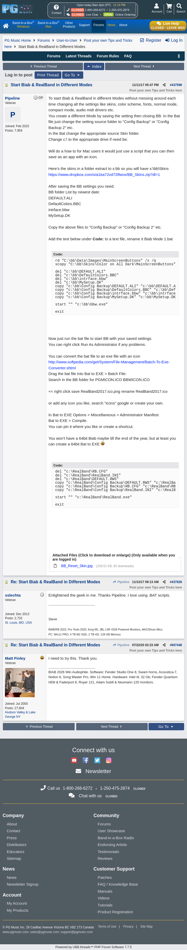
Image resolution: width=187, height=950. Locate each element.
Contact (13, 831)
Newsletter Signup (22, 884)
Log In (174, 40)
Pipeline (121, 582)
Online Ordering (125, 14)
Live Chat (92, 14)
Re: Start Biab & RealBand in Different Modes (55, 582)
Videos (104, 898)
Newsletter (98, 771)
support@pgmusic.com (77, 932)
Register (150, 40)
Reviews (105, 858)
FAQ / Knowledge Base (118, 884)
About (12, 824)
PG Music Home (17, 40)
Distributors (17, 844)
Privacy (128, 926)
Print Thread (48, 75)
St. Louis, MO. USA (18, 622)
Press (12, 838)
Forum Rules (108, 56)
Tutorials (105, 905)
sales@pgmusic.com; (45, 932)
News (12, 877)
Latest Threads (79, 56)
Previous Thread (43, 66)
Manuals (105, 891)
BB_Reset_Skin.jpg (77, 566)
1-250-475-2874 (119, 9)
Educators (15, 851)
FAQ (128, 56)
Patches (105, 877)
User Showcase (111, 831)
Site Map (146, 926)
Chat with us (90, 796)
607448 (177, 645)
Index (94, 66)
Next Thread (145, 66)
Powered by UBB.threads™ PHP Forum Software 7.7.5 (93, 947)
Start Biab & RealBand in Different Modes (51, 85)
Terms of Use (107, 926)
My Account (17, 903)
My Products (17, 910)
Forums (43, 40)
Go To (73, 75)
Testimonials (108, 851)
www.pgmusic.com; (16, 932)
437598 (177, 85)
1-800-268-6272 (95, 9)
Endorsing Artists (112, 844)
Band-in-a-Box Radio (116, 838)
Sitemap (14, 858)
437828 (177, 582)
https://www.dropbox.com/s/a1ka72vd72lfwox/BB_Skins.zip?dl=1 (104, 174)
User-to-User (66, 40)
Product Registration (115, 912)
